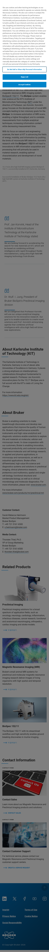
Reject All (24, 77)
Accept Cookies (24, 85)
